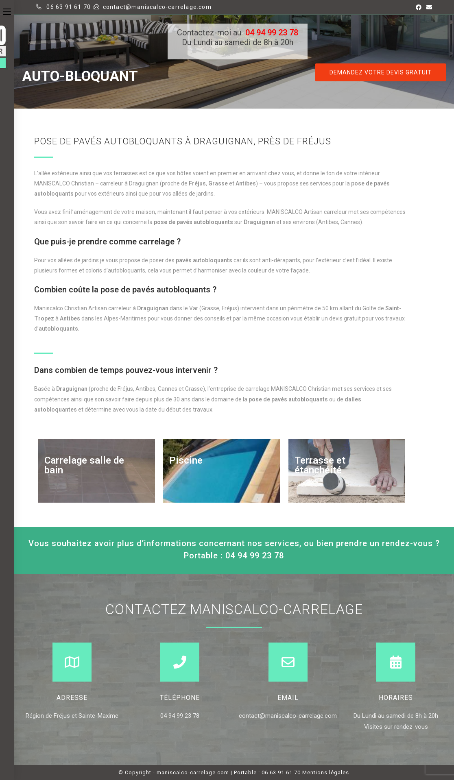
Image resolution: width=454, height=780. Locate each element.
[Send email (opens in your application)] (428, 7)
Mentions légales (325, 772)
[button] (380, 72)
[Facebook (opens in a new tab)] (418, 7)
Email (288, 698)
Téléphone (180, 698)
